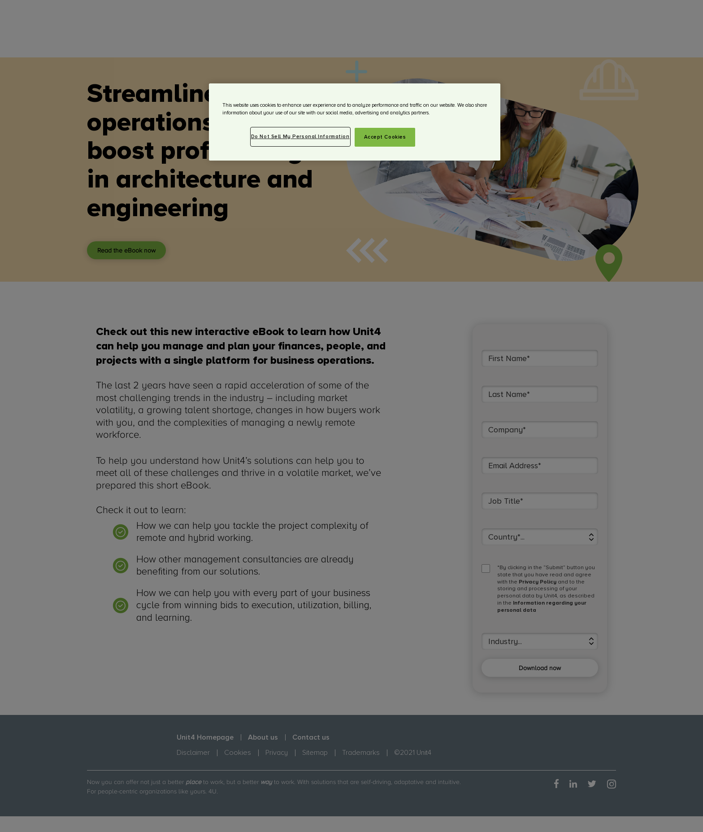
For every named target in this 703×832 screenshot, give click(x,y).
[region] (354, 122)
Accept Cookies (385, 137)
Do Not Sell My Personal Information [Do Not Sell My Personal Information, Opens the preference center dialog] (300, 136)
